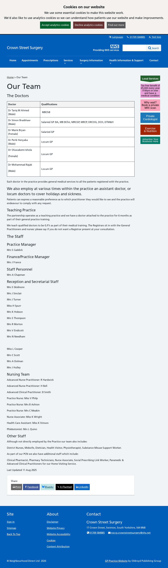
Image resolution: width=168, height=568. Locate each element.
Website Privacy (56, 528)
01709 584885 (135, 37)
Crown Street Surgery (25, 47)
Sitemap (11, 528)
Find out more (116, 24)
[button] (69, 62)
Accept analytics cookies (55, 24)
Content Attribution (58, 546)
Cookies (51, 540)
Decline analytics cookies (89, 24)
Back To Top (13, 534)
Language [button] (116, 37)
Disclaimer (52, 521)
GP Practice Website (116, 560)
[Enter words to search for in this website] (134, 48)
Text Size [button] (154, 37)
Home (10, 77)
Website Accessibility (58, 534)
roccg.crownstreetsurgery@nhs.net (129, 532)
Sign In (11, 521)
